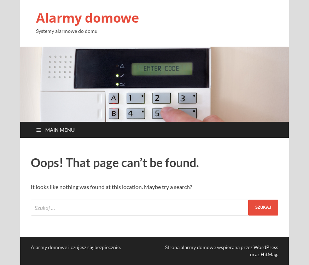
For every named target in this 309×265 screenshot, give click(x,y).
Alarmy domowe (87, 17)
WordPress (265, 247)
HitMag (269, 254)
